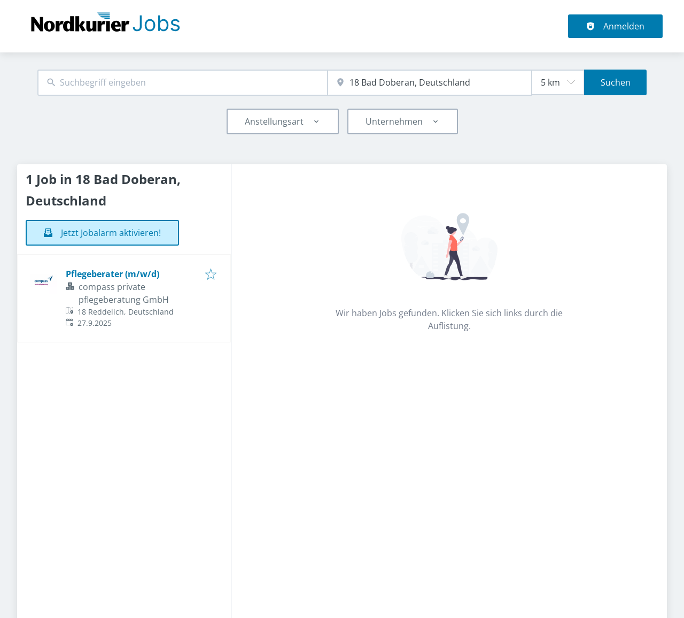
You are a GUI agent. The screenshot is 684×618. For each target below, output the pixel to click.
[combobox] (182, 83)
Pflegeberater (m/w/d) (112, 274)
